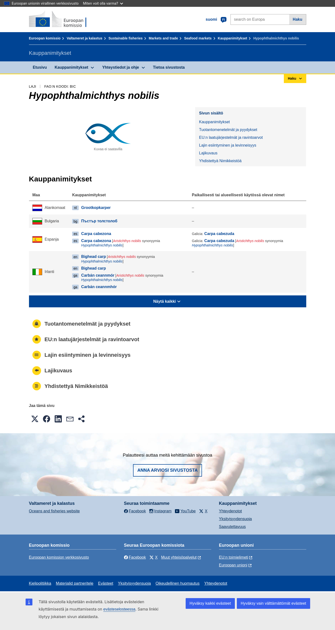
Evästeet (105, 583)
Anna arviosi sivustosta (167, 470)
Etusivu (40, 67)
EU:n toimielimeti (233, 557)
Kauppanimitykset (232, 38)
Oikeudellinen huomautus (177, 583)
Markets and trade (163, 38)
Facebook (135, 557)
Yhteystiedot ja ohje (120, 67)
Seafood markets (198, 38)
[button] (35, 419)
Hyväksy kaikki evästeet (210, 603)
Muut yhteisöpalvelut (179, 557)
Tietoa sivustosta (169, 67)
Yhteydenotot (230, 511)
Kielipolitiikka (40, 583)
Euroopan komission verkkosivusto (59, 557)
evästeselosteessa (119, 609)
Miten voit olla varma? (103, 3)
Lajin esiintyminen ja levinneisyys (227, 145)
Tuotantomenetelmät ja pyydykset (228, 130)
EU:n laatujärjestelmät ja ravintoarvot (231, 137)
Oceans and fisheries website (54, 511)
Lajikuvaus (208, 153)
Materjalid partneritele (74, 583)
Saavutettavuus (232, 527)
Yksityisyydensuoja (235, 519)
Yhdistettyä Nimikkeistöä (220, 161)
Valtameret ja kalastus (84, 38)
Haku (297, 19)
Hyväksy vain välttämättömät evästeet (273, 603)
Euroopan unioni (233, 565)
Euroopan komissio (45, 38)
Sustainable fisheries (125, 38)
